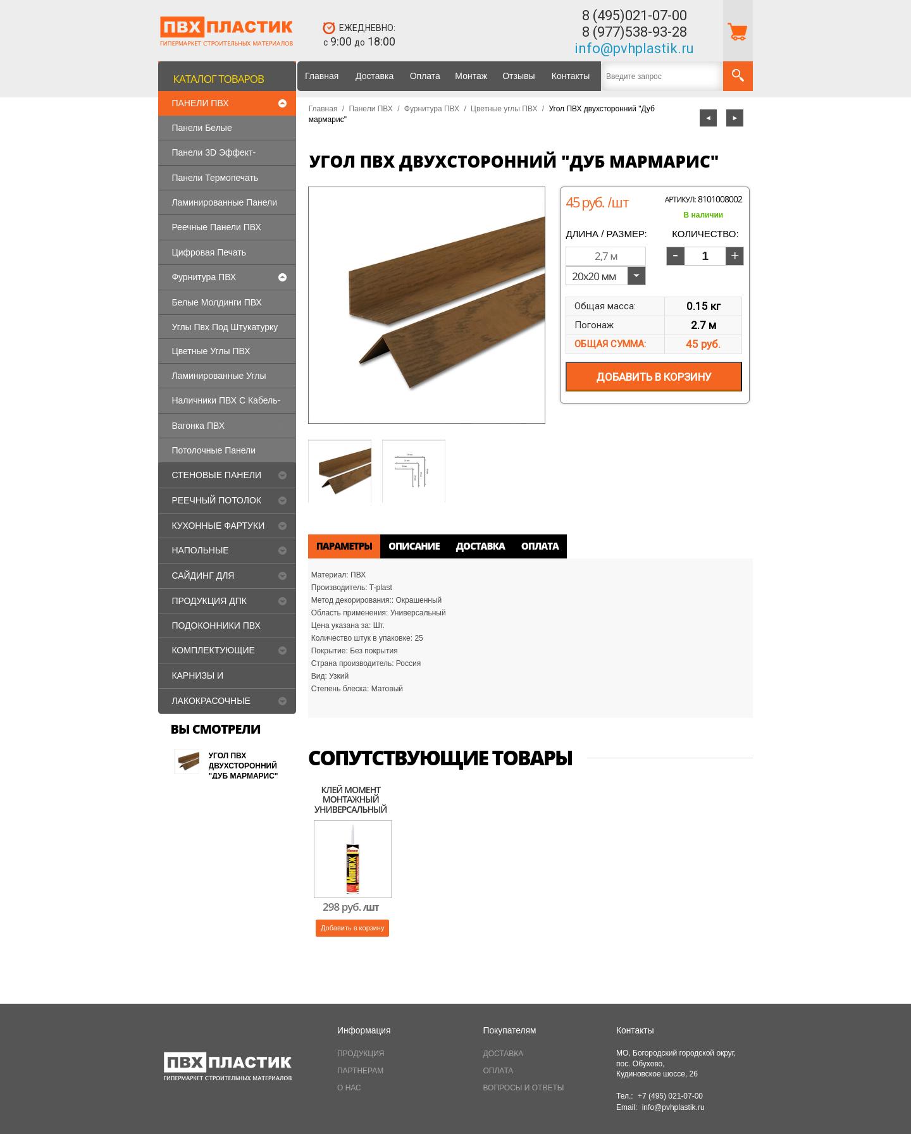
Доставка (375, 76)
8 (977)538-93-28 (634, 32)
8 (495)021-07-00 (634, 15)
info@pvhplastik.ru (634, 48)
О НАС (349, 1087)
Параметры (344, 545)
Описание (414, 545)
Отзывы (518, 76)
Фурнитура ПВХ (431, 108)
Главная (321, 76)
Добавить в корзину (352, 928)
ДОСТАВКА (503, 1053)
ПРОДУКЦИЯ (360, 1053)
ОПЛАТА (498, 1070)
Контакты (571, 76)
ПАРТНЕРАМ (360, 1070)
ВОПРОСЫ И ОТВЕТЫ (523, 1087)
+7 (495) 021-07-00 (670, 1096)
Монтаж (471, 76)
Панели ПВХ (370, 108)
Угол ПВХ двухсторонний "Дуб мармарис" (243, 765)
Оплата (425, 76)
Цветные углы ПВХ (504, 108)
